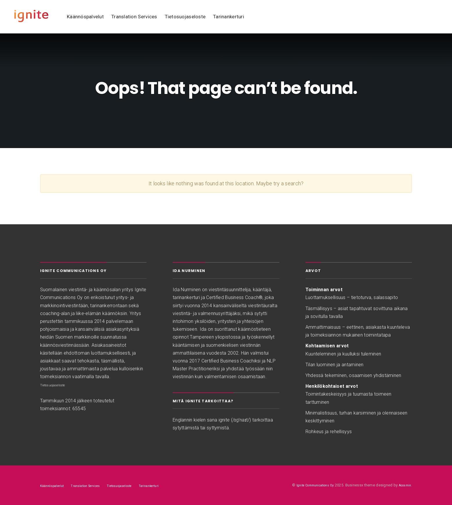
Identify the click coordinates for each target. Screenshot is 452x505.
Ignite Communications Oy (307, 485)
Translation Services (134, 16)
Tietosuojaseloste (185, 16)
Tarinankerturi (228, 16)
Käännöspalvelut (85, 16)
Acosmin (403, 485)
